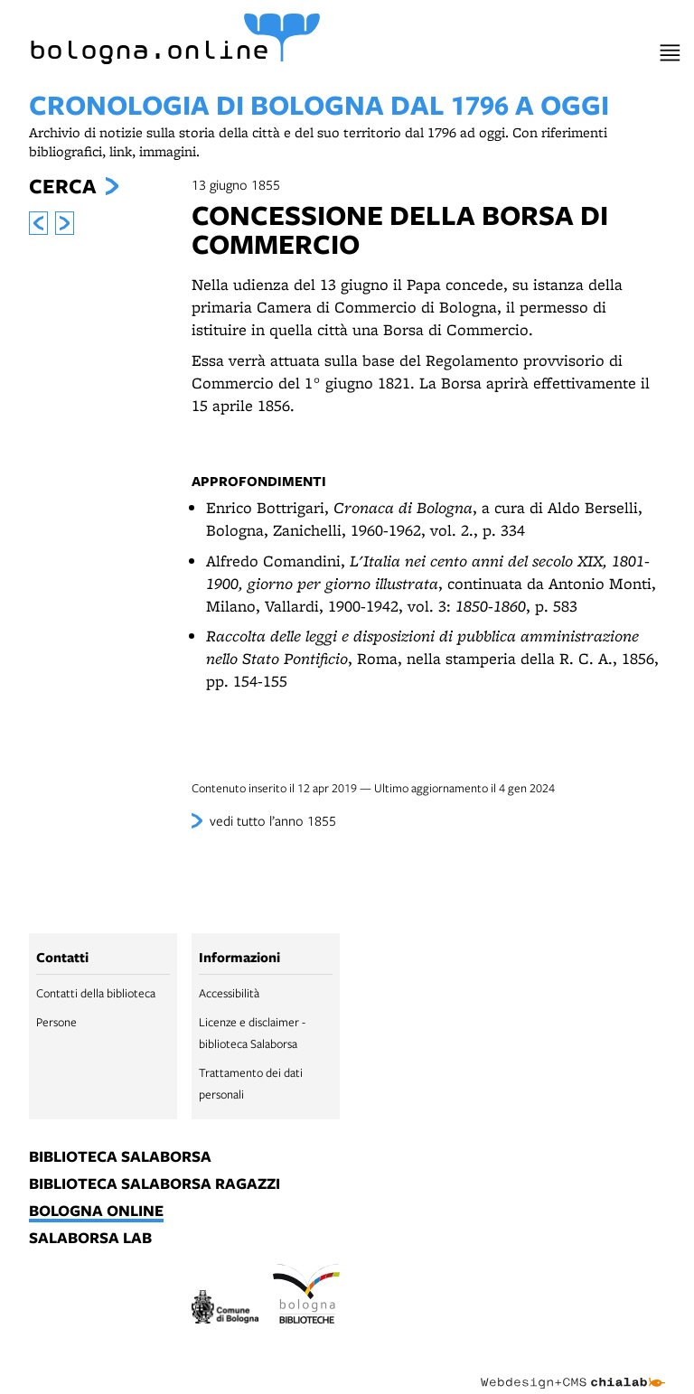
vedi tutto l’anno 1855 (273, 820)
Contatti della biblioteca (95, 993)
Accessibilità (229, 993)
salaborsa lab (90, 1239)
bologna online (96, 1211)
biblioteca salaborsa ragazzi (154, 1184)
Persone (56, 1022)
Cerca (62, 186)
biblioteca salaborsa (120, 1157)
